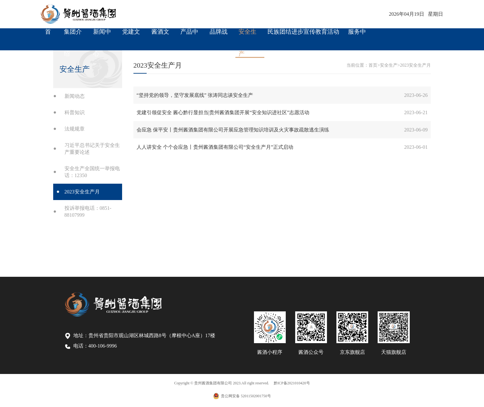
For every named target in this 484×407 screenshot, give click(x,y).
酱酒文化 (160, 35)
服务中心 (357, 35)
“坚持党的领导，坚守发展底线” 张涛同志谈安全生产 (195, 95)
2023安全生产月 (82, 191)
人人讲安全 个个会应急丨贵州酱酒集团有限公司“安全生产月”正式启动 (215, 147)
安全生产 (247, 35)
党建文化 (131, 35)
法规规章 (75, 128)
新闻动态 (75, 96)
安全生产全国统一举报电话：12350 (92, 172)
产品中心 (189, 35)
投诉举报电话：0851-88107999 (88, 211)
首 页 (48, 35)
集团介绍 (73, 35)
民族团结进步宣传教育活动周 (303, 35)
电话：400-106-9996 (91, 346)
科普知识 (75, 112)
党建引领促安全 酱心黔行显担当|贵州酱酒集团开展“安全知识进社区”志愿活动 (223, 112)
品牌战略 (219, 35)
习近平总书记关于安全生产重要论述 (92, 148)
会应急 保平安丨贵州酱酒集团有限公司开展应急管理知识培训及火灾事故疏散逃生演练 (233, 129)
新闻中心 (102, 35)
